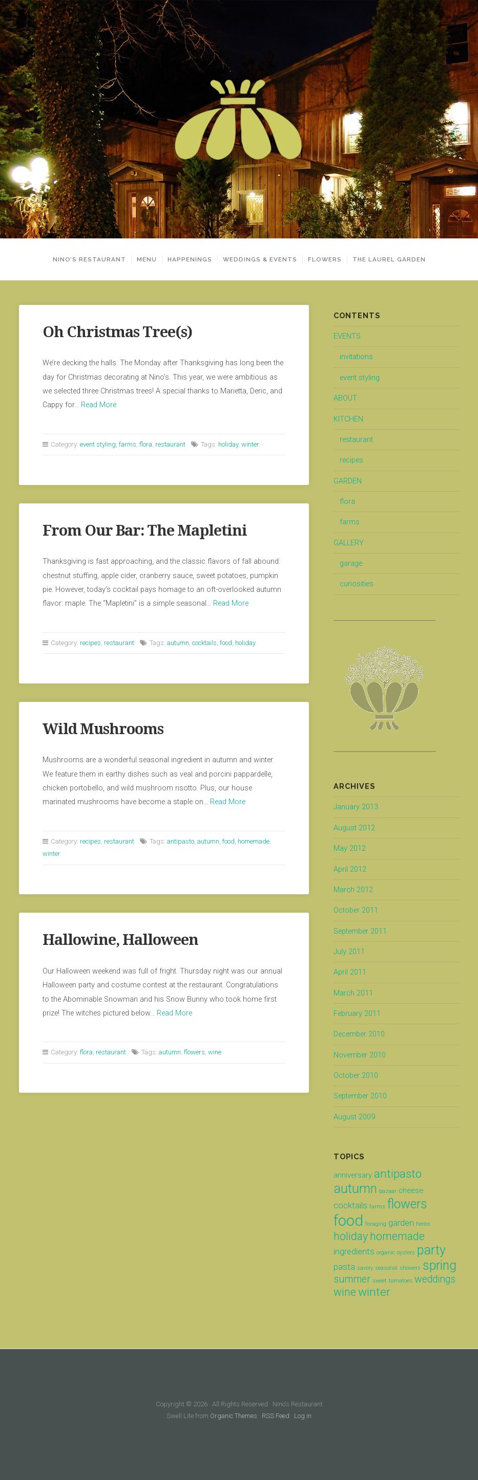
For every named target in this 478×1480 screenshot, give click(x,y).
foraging (375, 1224)
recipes (90, 643)
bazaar (388, 1191)
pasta (344, 1267)
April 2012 (350, 869)
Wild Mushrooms (103, 729)
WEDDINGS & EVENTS (260, 259)
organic (386, 1252)
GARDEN (348, 481)
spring (439, 1265)
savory (365, 1268)
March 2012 (353, 890)
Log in (302, 1416)
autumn (178, 643)
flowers (194, 1052)
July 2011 (349, 951)
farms (127, 444)
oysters (406, 1252)
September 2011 (360, 931)
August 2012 (354, 828)
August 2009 (354, 1117)
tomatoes (400, 1280)
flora (145, 444)
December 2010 (359, 1034)
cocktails (204, 643)
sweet (379, 1280)
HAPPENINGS (190, 259)
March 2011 (353, 993)
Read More (98, 405)
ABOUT (345, 398)
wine (214, 1052)
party (431, 1250)
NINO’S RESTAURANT (89, 259)
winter (250, 444)
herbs (423, 1224)
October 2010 (356, 1075)
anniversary (353, 1175)
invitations (356, 356)
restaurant (170, 444)
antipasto (180, 841)
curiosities (356, 584)
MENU (147, 259)
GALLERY (349, 543)
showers (410, 1268)
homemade (253, 841)
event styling (98, 444)
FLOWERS (325, 259)
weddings (434, 1279)
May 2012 (350, 848)
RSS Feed (275, 1416)
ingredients (354, 1251)
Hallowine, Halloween (120, 939)
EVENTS (347, 336)
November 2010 (360, 1055)
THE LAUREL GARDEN (389, 259)
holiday (228, 444)
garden (401, 1223)
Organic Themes (233, 1416)
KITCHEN (348, 419)
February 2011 (357, 1013)
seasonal (386, 1268)
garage (351, 563)
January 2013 (356, 807)
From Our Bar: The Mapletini (145, 530)
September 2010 (360, 1096)
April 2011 (350, 972)
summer (352, 1279)
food (226, 643)
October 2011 (356, 910)
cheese (411, 1190)
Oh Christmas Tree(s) (117, 332)
